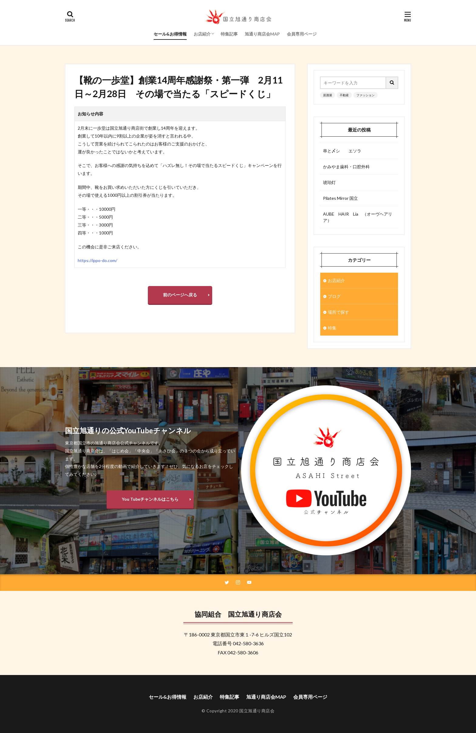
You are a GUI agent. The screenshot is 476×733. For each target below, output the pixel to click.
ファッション (365, 95)
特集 (332, 327)
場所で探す (338, 312)
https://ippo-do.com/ (97, 260)
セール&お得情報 (170, 33)
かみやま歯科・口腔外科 (346, 166)
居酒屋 (327, 95)
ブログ (334, 296)
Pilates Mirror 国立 (340, 198)
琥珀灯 (329, 182)
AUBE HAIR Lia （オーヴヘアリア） (357, 217)
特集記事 (229, 33)
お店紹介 (202, 33)
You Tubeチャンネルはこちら (150, 499)
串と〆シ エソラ (342, 150)
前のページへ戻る (180, 294)
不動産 (344, 95)
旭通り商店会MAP (262, 33)
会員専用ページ (302, 33)
